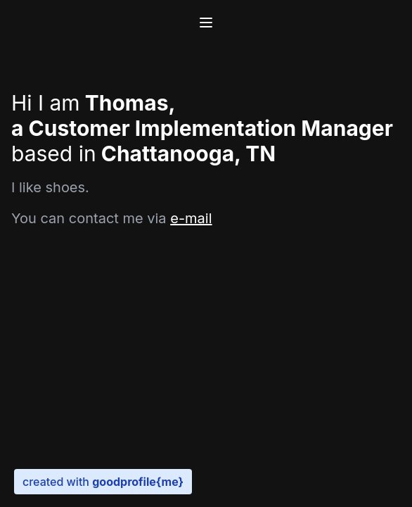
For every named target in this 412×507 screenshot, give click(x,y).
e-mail (191, 218)
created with (103, 482)
